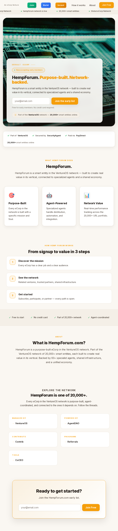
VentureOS (23, 135)
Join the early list (65, 101)
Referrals (72, 441)
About (92, 5)
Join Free (106, 5)
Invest (61, 5)
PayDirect (80, 135)
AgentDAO (73, 423)
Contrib (19, 441)
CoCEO (19, 460)
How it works (78, 5)
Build (46, 5)
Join (32, 5)
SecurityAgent (54, 135)
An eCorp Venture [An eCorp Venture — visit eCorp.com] (11, 5)
